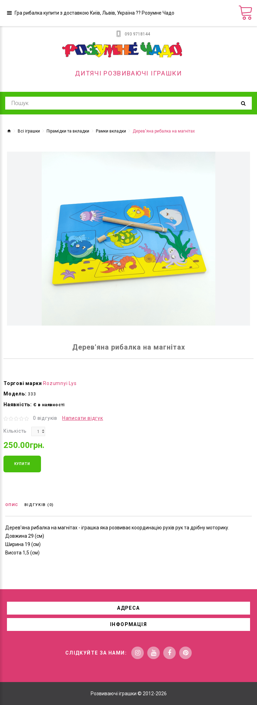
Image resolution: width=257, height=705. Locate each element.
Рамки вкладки (111, 131)
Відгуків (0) (39, 505)
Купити (22, 464)
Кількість (15, 431)
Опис (11, 505)
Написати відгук (82, 418)
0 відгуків (45, 418)
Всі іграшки (29, 131)
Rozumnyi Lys (60, 383)
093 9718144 (137, 34)
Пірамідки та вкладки (68, 131)
